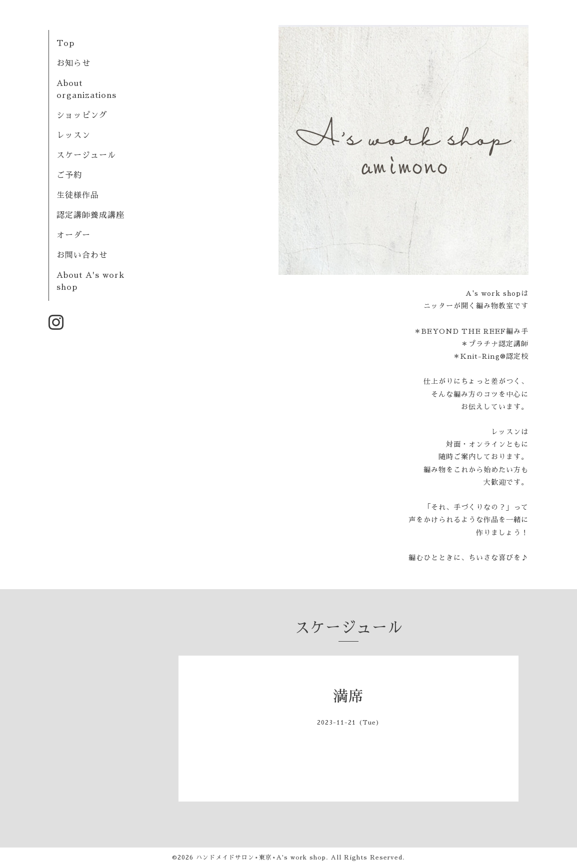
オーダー (73, 235)
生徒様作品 (77, 195)
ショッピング (82, 115)
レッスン (73, 135)
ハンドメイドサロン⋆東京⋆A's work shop (261, 858)
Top (65, 43)
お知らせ (73, 63)
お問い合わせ (82, 255)
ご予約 (69, 175)
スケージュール (86, 155)
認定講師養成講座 (90, 215)
